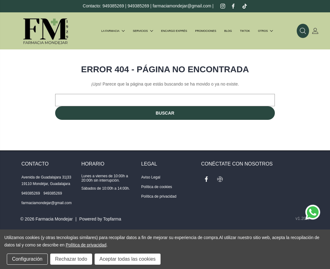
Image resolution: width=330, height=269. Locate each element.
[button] (303, 31)
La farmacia (113, 30)
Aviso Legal (150, 177)
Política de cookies (156, 187)
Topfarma (112, 218)
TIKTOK (245, 30)
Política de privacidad (158, 196)
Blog (228, 30)
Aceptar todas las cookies (128, 259)
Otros (265, 30)
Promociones (205, 30)
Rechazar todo (71, 259)
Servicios (143, 30)
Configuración (27, 259)
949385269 (113, 5)
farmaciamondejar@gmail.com (182, 5)
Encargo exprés (174, 30)
